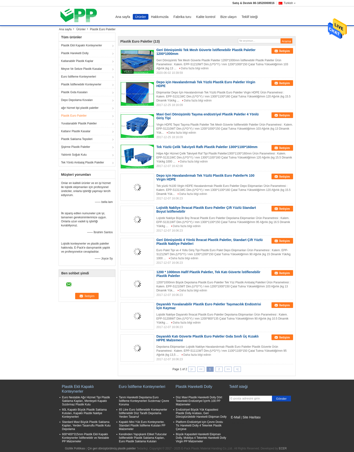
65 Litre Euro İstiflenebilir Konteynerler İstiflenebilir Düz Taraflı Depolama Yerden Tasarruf (143, 413)
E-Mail (235, 417)
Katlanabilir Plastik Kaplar (77, 61)
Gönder (281, 398)
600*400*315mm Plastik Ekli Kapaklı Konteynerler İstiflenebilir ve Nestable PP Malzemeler (85, 438)
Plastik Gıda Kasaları (74, 92)
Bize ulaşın (228, 17)
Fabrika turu (182, 17)
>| (237, 369)
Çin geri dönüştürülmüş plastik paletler (112, 448)
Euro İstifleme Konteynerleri (78, 76)
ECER (283, 448)
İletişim (284, 51)
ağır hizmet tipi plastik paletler (80, 108)
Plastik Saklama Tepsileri (77, 139)
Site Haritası (252, 417)
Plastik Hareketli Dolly (75, 53)
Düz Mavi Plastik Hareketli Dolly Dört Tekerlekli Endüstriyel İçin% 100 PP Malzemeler (199, 401)
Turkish (290, 3)
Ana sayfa (122, 17)
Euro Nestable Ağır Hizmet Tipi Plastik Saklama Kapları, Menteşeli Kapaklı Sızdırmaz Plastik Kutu (86, 401)
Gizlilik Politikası (75, 448)
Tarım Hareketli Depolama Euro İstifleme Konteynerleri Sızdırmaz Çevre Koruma (144, 401)
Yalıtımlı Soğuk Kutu (74, 154)
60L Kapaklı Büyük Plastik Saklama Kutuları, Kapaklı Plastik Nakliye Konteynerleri (84, 413)
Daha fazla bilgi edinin (195, 68)
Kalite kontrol (205, 17)
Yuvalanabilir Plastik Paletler (79, 123)
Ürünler (140, 17)
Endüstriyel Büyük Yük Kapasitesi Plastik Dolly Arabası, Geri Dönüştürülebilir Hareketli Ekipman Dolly (201, 413)
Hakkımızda (160, 17)
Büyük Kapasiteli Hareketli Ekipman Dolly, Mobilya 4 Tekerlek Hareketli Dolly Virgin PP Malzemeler (201, 438)
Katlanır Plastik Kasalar (76, 131)
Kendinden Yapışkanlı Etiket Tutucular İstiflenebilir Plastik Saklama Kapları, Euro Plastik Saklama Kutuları (143, 438)
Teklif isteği (250, 17)
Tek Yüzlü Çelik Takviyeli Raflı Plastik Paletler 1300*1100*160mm (206, 147)
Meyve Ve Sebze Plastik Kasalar (81, 68)
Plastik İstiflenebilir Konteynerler (81, 84)
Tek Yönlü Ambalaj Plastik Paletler (82, 162)
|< (192, 369)
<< (200, 369)
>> (228, 369)
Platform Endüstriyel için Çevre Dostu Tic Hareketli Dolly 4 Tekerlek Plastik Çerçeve (199, 425)
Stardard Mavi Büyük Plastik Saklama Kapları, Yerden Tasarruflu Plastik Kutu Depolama (86, 425)
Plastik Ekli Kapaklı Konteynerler (81, 45)
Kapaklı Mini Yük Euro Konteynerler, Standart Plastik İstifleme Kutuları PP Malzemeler (142, 425)
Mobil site (236, 423)
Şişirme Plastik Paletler (75, 147)
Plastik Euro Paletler (74, 115)
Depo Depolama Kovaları (77, 100)
